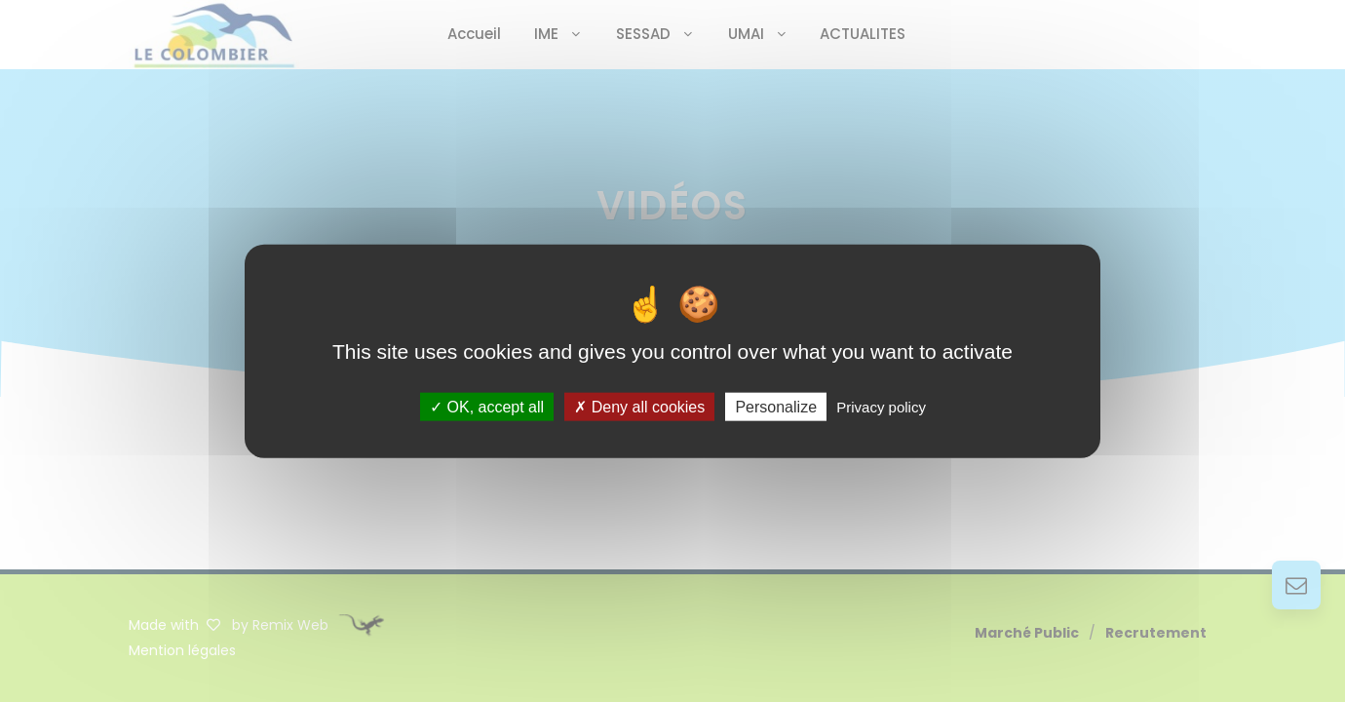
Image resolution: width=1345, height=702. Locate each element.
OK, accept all (487, 406)
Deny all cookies (639, 406)
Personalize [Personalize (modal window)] (776, 406)
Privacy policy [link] (881, 406)
